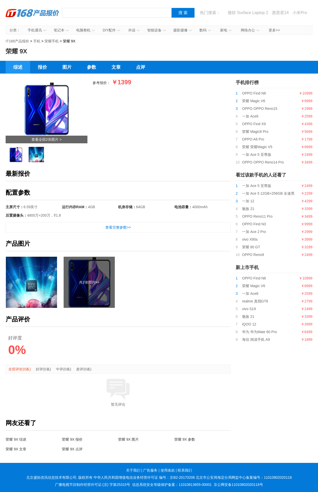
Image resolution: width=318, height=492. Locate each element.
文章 (116, 67)
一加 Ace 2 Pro (254, 232)
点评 (140, 67)
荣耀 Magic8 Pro (255, 132)
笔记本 (61, 30)
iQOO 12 (249, 324)
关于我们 (133, 470)
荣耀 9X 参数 (184, 439)
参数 (91, 67)
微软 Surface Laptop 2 (248, 12)
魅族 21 (248, 209)
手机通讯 (37, 30)
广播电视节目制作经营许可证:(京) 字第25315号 (92, 485)
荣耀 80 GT (251, 247)
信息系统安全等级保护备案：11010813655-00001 (172, 485)
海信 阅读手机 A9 (256, 339)
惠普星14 (280, 12)
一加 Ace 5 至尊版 (256, 155)
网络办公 (250, 30)
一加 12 (248, 201)
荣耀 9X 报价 (72, 439)
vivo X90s (250, 239)
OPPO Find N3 (254, 224)
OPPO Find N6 (254, 93)
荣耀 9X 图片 (128, 439)
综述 (17, 67)
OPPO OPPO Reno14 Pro (263, 162)
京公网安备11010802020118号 (238, 485)
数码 (205, 30)
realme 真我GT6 (255, 301)
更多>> (274, 30)
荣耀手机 (51, 41)
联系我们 (185, 470)
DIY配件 (111, 30)
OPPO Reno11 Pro (257, 216)
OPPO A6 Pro (253, 139)
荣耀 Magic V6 (253, 101)
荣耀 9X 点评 (72, 449)
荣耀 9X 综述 (16, 439)
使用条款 (168, 470)
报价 (42, 67)
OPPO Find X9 (254, 124)
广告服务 (150, 470)
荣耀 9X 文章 (16, 449)
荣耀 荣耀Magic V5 (257, 147)
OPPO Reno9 (253, 255)
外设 (134, 30)
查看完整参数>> (118, 227)
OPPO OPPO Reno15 (259, 109)
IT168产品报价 (32, 16)
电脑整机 (85, 30)
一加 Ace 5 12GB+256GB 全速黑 (268, 193)
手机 (36, 41)
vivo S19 (249, 309)
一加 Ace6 (250, 116)
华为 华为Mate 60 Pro (259, 332)
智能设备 (156, 30)
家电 (226, 30)
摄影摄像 (182, 30)
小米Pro (299, 12)
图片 (67, 67)
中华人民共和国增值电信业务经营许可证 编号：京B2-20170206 (144, 477)
